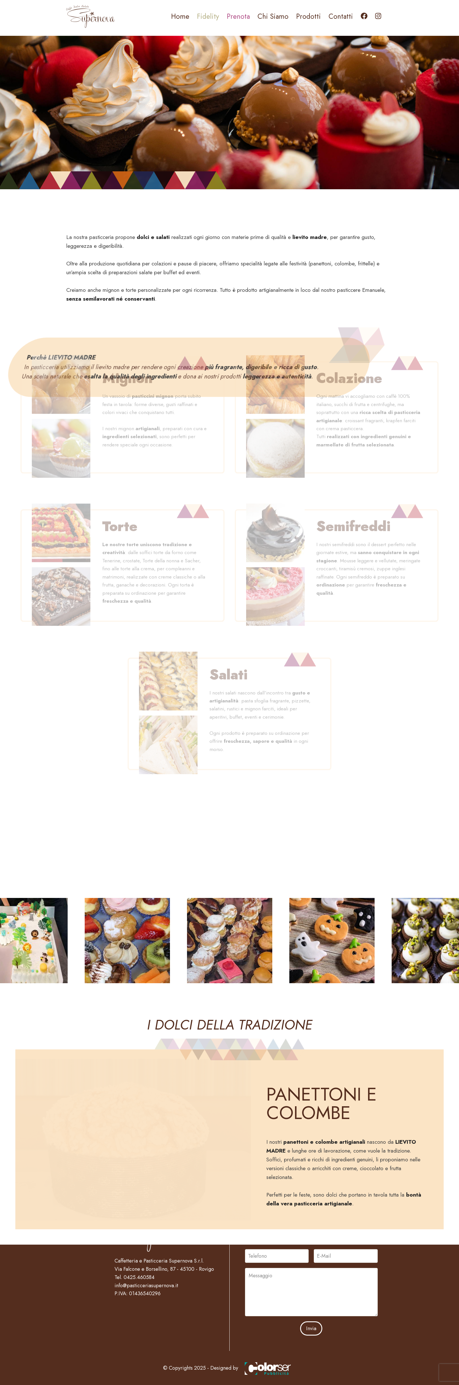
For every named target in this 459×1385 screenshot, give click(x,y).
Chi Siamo (272, 16)
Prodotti (308, 16)
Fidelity (208, 16)
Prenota (238, 16)
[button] (127, 942)
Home (180, 16)
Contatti (341, 16)
